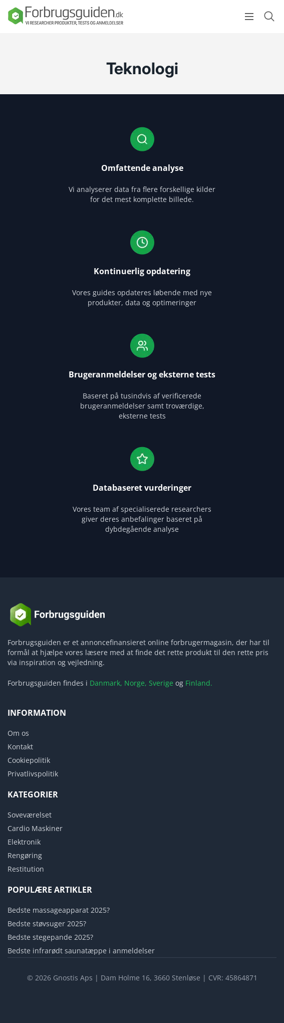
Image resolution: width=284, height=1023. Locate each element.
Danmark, (106, 683)
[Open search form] (269, 16)
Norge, (135, 683)
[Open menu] (249, 16)
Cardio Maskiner (35, 828)
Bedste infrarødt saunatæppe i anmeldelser (81, 950)
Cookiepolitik (29, 760)
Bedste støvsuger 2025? (47, 923)
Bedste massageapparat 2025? (59, 910)
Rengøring (25, 855)
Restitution (26, 869)
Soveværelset (30, 815)
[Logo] (65, 24)
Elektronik (24, 842)
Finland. (198, 683)
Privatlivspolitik (33, 773)
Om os (18, 733)
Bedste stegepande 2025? (50, 937)
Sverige (161, 683)
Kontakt (20, 746)
